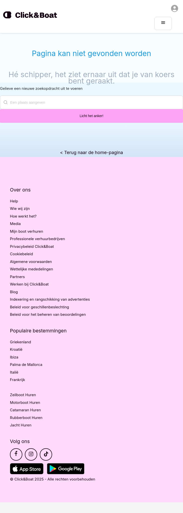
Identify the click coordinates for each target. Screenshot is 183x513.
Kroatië (16, 349)
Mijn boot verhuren (26, 231)
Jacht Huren (21, 425)
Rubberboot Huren (26, 417)
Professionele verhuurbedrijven (37, 238)
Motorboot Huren (25, 402)
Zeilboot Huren (23, 394)
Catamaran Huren (25, 410)
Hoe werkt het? (23, 216)
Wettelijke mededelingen (31, 269)
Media (15, 223)
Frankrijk (17, 379)
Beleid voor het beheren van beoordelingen (48, 314)
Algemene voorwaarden (31, 261)
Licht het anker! (92, 116)
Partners (17, 276)
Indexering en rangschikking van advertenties (50, 299)
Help (14, 201)
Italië (14, 372)
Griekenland (20, 342)
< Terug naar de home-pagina (91, 152)
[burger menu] (163, 23)
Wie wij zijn (20, 208)
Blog (14, 291)
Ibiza (14, 357)
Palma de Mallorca (26, 364)
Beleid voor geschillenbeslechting (39, 307)
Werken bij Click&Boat (29, 284)
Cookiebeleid (21, 254)
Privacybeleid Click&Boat (32, 246)
